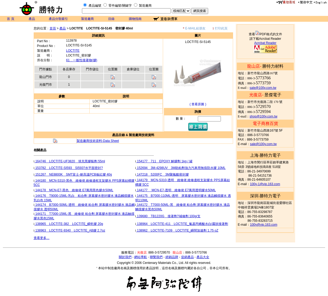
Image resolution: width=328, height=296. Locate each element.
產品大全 (202, 257)
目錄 (111, 19)
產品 (32, 19)
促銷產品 (187, 257)
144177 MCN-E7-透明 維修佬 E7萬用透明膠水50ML (176, 190)
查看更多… (42, 238)
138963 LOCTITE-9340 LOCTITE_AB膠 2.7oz (69, 230)
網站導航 (140, 257)
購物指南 (135, 19)
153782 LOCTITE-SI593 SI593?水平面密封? (68, 168)
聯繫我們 (156, 257)
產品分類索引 (58, 19)
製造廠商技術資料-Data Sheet (98, 141)
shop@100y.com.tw (263, 116)
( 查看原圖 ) (198, 104)
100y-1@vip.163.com (265, 184)
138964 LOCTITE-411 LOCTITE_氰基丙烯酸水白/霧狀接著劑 (182, 224)
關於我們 (125, 257)
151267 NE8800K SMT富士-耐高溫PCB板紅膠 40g (73, 174)
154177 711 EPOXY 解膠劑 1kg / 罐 (164, 161)
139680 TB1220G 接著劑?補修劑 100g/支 (168, 216)
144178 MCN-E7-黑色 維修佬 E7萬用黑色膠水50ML (73, 190)
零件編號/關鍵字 (120, 5)
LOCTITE (73, 51)
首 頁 (10, 19)
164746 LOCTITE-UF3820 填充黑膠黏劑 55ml (69, 161)
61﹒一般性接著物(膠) (81, 60)
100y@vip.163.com (263, 225)
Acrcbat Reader (265, 43)
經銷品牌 (171, 257)
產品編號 (95, 5)
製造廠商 (145, 5)
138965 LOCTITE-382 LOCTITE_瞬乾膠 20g (68, 224)
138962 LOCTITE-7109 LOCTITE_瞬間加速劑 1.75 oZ (177, 230)
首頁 (53, 28)
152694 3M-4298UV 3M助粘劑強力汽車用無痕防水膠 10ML (180, 168)
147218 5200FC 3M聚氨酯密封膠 (162, 174)
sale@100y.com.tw (263, 88)
